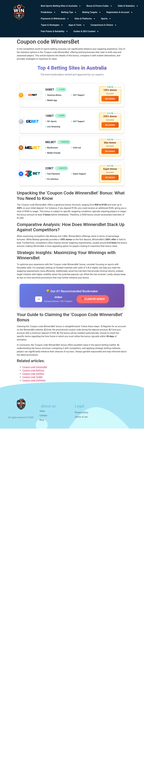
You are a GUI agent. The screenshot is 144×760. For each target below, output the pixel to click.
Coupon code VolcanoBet (34, 369)
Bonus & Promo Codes (99, 5)
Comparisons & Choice (103, 25)
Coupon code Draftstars (34, 382)
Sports (106, 18)
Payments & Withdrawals (55, 18)
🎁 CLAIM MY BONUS (93, 301)
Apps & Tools (77, 25)
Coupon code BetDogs (33, 372)
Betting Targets (91, 12)
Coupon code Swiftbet (33, 375)
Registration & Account (119, 12)
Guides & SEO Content (86, 31)
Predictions (48, 12)
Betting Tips (69, 12)
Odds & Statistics (128, 5)
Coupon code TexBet (32, 379)
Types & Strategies (52, 25)
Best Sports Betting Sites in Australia (61, 5)
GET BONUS (110, 99)
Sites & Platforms (84, 18)
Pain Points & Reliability (54, 31)
